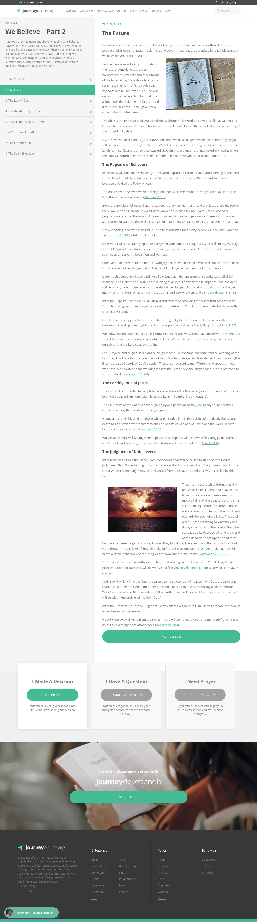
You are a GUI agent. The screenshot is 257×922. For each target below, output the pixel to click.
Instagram (208, 872)
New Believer (105, 11)
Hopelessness (127, 866)
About (162, 898)
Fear (94, 898)
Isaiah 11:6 (210, 443)
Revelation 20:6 (149, 429)
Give (167, 11)
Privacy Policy (26, 886)
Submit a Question (126, 695)
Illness (123, 872)
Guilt (122, 860)
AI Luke (122, 11)
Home (161, 860)
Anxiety (96, 860)
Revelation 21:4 (167, 625)
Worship (163, 892)
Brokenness (98, 866)
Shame (123, 892)
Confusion (97, 872)
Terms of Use (26, 891)
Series (161, 879)
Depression (98, 885)
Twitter (206, 866)
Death (95, 879)
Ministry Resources (30, 2)
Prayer (144, 11)
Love (122, 885)
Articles (162, 872)
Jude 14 (201, 405)
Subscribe (128, 797)
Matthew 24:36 (154, 197)
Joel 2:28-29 (124, 235)
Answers (163, 866)
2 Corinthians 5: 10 (222, 325)
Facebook (208, 860)
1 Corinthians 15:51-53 (221, 292)
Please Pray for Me (200, 695)
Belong (156, 11)
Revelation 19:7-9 (136, 374)
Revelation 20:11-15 (213, 554)
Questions (69, 11)
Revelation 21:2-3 (192, 568)
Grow (133, 11)
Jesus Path (86, 11)
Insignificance (128, 879)
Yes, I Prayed (52, 695)
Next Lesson (171, 636)
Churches (163, 885)
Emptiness (97, 892)
